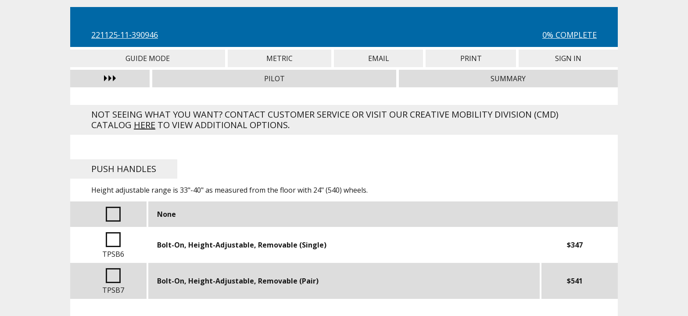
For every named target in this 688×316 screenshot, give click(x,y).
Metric (280, 58)
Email (378, 58)
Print (471, 58)
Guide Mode (147, 58)
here (144, 125)
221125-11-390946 (124, 34)
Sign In (568, 58)
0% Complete (569, 34)
